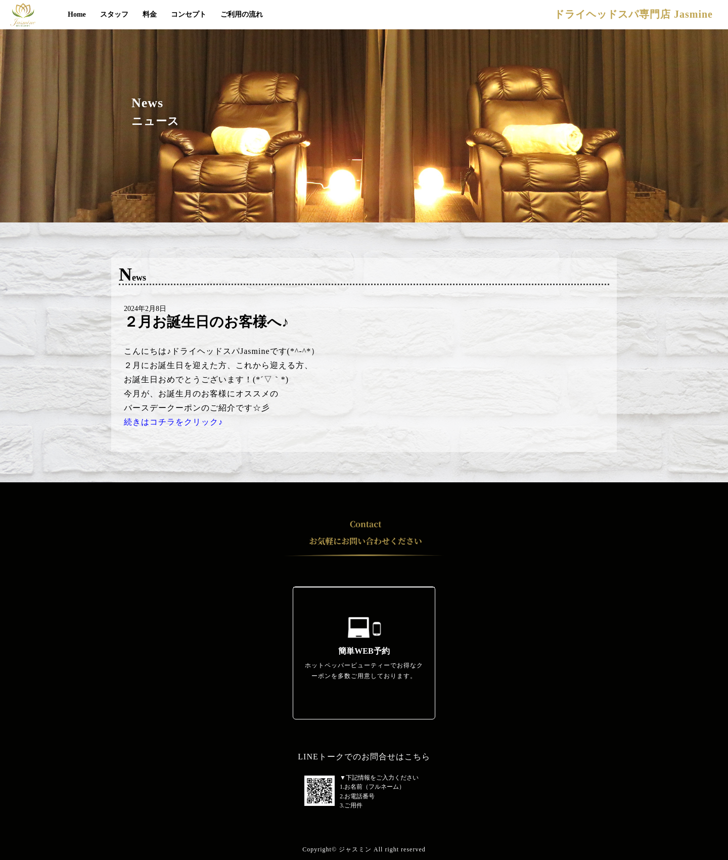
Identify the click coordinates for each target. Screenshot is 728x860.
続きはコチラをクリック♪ (173, 422)
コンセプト (188, 14)
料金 (150, 14)
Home (77, 14)
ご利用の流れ (241, 14)
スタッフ (114, 14)
